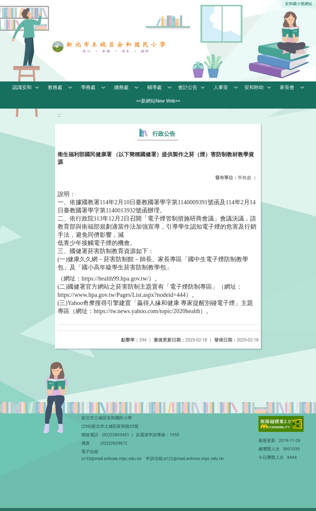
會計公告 (187, 87)
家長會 (287, 87)
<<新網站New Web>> (158, 101)
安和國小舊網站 (298, 4)
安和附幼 (254, 87)
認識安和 (22, 87)
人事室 (221, 87)
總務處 (121, 87)
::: (59, 115)
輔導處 (154, 87)
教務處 (55, 87)
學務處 (88, 87)
